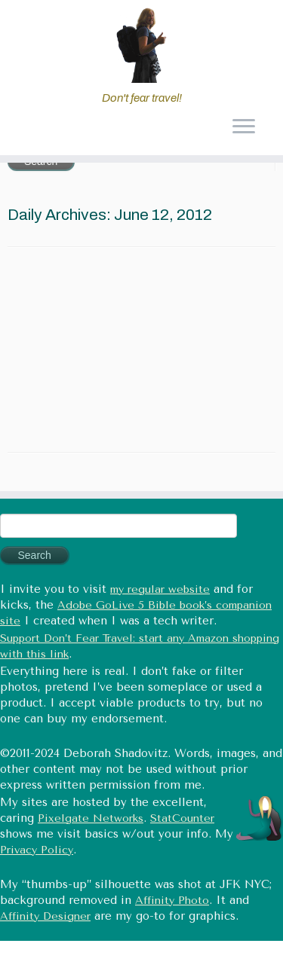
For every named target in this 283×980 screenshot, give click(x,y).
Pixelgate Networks (90, 818)
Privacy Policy (36, 850)
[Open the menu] (243, 128)
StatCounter (182, 818)
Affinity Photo (172, 900)
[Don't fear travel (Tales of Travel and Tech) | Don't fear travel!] (141, 45)
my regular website (160, 589)
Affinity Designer (45, 916)
